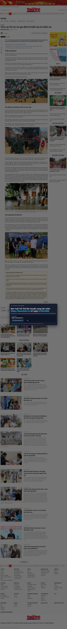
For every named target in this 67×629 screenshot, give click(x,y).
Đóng (28, 320)
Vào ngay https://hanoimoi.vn (17, 320)
